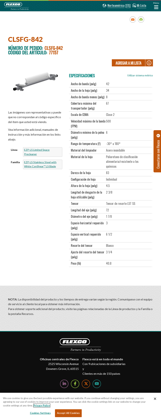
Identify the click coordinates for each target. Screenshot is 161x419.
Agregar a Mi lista (128, 62)
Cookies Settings (40, 412)
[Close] (155, 399)
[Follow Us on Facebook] (75, 384)
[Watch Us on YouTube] (97, 384)
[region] (80, 406)
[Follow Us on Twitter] (86, 384)
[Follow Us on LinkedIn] (64, 384)
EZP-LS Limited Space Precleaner (37, 151)
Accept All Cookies (68, 412)
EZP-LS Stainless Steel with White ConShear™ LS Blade (40, 164)
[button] (113, 5)
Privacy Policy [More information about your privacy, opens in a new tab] (42, 405)
